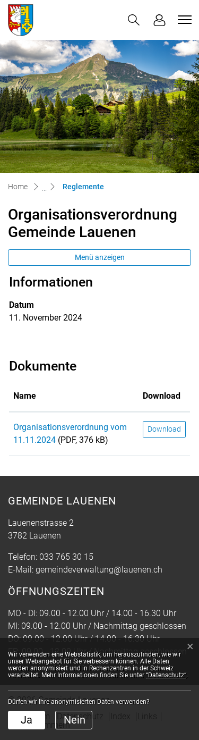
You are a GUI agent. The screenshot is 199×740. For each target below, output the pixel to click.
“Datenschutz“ (166, 675)
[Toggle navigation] (183, 19)
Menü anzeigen (100, 257)
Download (164, 429)
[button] (133, 20)
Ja (26, 719)
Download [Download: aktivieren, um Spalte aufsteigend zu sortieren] (161, 396)
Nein (74, 719)
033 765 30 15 (66, 557)
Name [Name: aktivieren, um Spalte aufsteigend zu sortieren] (24, 396)
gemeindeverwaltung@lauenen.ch (99, 570)
